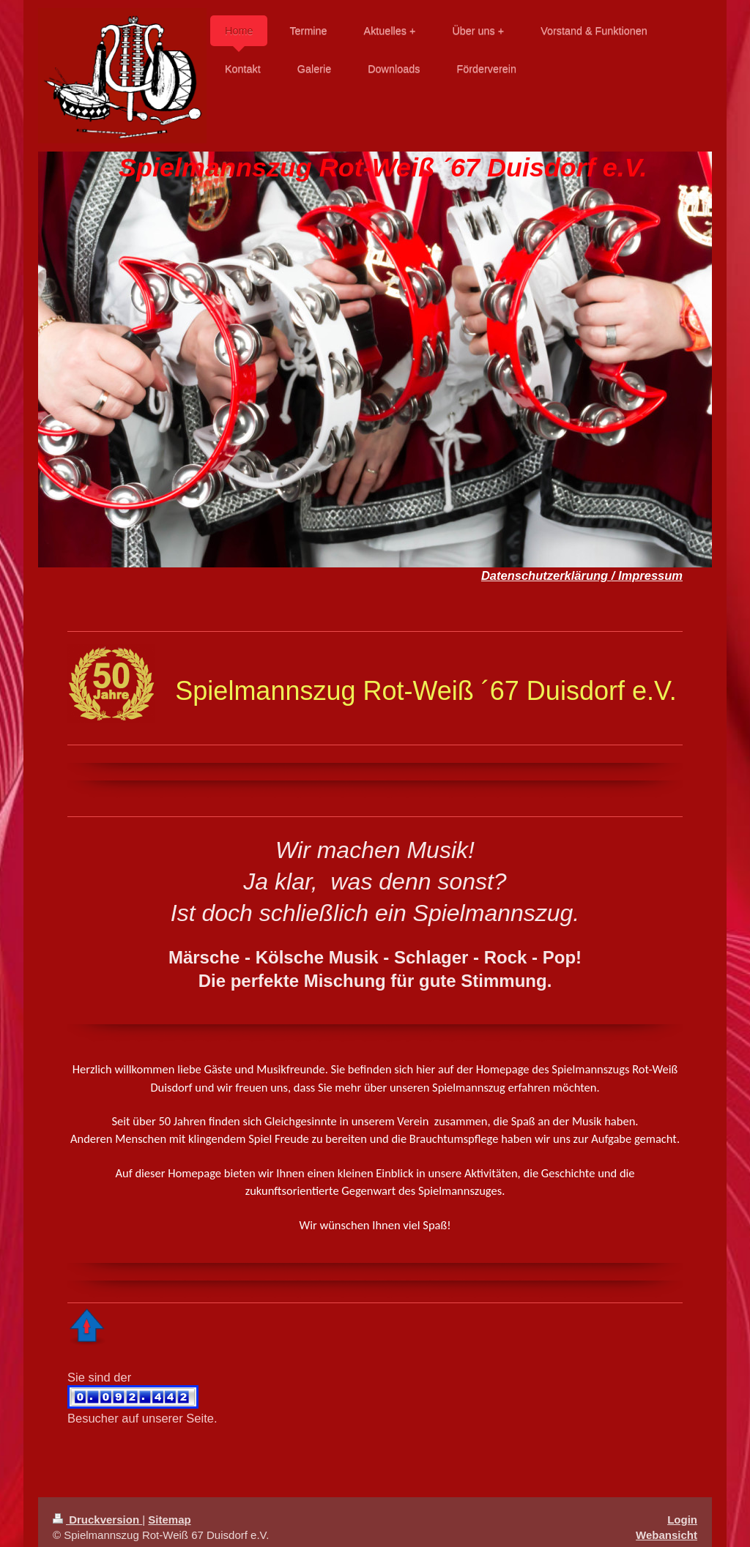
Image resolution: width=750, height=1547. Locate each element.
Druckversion (97, 1509)
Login (682, 1509)
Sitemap (169, 1509)
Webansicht (666, 1524)
